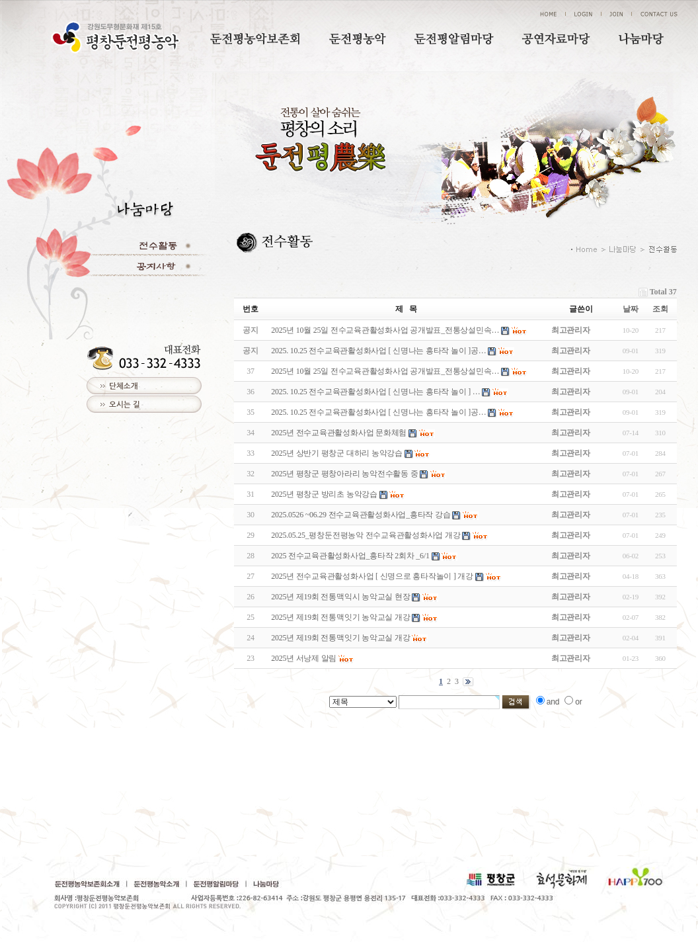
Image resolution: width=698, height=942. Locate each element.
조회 (660, 309)
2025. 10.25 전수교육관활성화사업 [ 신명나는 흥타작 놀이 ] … (375, 391)
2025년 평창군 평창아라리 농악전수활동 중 (344, 473)
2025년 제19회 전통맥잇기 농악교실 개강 (340, 617)
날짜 (631, 309)
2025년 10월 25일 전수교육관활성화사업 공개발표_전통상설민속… (385, 371)
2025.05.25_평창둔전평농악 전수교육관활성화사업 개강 (365, 535)
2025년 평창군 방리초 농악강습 (324, 494)
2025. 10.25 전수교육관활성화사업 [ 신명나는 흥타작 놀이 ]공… (378, 412)
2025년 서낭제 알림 (303, 658)
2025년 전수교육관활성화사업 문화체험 (339, 432)
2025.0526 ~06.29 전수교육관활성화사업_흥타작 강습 (360, 514)
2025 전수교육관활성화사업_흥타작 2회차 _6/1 (350, 555)
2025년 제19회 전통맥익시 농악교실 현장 (340, 596)
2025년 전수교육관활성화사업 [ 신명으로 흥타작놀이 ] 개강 (372, 576)
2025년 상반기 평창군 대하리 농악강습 (337, 453)
